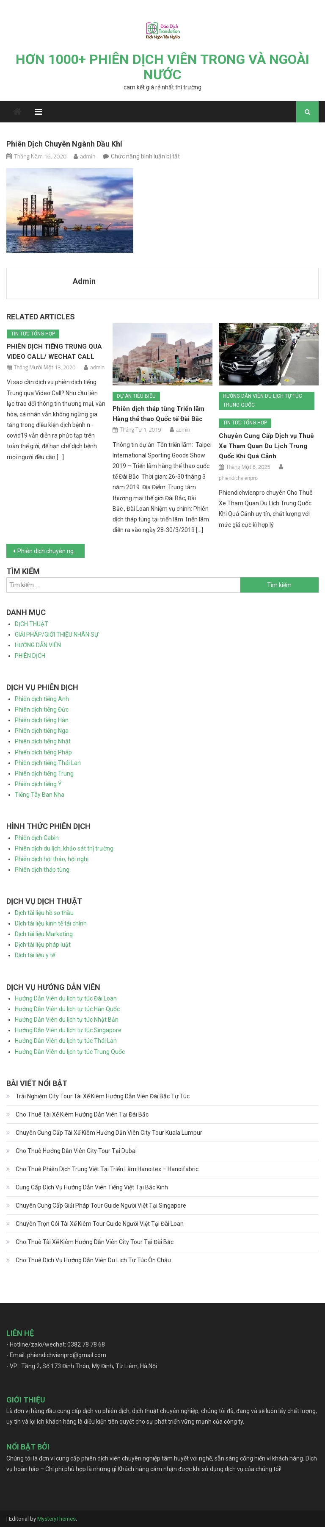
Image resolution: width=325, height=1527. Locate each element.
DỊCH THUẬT (31, 624)
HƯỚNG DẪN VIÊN (38, 645)
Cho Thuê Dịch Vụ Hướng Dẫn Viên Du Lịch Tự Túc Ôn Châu (93, 1260)
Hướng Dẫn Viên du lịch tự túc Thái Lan (66, 1040)
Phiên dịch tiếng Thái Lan (48, 762)
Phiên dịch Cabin (37, 837)
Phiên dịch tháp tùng (42, 869)
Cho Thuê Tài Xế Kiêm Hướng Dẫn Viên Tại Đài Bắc (82, 1114)
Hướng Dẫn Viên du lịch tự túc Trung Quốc (70, 1051)
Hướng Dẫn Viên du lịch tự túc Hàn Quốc (67, 1009)
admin (87, 156)
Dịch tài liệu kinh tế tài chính (51, 923)
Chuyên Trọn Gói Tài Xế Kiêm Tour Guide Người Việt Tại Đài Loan (100, 1223)
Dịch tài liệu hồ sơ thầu (44, 912)
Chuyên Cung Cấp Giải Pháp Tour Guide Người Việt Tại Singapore (101, 1205)
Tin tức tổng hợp (33, 334)
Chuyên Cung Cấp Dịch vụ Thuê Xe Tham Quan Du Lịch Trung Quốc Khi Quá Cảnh (266, 446)
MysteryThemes (56, 1519)
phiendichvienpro (238, 478)
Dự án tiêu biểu (136, 396)
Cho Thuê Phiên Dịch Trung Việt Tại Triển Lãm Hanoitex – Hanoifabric (107, 1169)
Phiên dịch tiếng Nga (42, 730)
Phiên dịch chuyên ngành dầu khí (50, 551)
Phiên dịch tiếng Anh (42, 699)
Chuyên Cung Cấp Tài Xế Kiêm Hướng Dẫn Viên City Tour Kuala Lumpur (109, 1132)
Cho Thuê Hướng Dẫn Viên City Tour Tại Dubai (76, 1150)
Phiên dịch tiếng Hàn (42, 720)
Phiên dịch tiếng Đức (42, 709)
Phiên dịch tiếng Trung (44, 773)
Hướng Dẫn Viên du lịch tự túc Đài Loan (66, 998)
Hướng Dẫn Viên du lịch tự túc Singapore (68, 1030)
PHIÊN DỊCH (30, 655)
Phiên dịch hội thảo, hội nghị (51, 859)
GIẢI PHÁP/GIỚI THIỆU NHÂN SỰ (57, 634)
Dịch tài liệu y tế (35, 955)
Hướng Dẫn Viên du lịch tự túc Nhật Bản (66, 1019)
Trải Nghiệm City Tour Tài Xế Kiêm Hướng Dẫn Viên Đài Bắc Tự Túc (103, 1096)
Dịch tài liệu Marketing (44, 934)
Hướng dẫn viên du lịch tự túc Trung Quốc (262, 400)
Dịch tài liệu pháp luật (43, 944)
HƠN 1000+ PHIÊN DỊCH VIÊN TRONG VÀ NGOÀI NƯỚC (162, 67)
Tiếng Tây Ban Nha (39, 794)
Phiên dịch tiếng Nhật (43, 741)
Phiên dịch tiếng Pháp (43, 752)
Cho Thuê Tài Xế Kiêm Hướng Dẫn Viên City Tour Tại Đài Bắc (95, 1242)
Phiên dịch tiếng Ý (38, 784)
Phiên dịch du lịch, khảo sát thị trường (64, 848)
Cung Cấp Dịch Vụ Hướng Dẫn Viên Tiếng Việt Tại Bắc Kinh (92, 1187)
